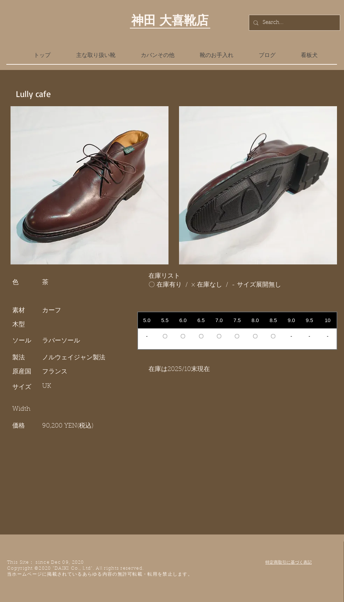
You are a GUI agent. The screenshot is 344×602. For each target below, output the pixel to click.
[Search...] (294, 22)
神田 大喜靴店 (170, 20)
